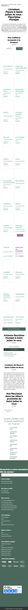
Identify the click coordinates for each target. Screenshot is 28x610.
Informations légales (6, 543)
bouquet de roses (20, 374)
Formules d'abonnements (7, 504)
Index (2, 519)
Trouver (20, 48)
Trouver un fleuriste (5, 521)
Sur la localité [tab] (14, 346)
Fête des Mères (4, 490)
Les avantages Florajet (6, 502)
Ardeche (19, 4)
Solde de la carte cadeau (6, 481)
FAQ (2, 532)
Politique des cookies (6, 551)
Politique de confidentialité (7, 547)
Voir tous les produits (14, 329)
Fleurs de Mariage (5, 492)
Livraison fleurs (4, 4)
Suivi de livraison (5, 517)
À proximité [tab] (14, 349)
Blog (2, 522)
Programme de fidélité (6, 536)
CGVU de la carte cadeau (7, 483)
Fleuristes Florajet (12, 4)
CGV (2, 545)
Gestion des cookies (5, 553)
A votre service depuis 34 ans (8, 500)
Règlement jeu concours (6, 549)
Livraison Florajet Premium (7, 509)
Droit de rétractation (6, 555)
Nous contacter (4, 534)
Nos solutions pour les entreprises (9, 507)
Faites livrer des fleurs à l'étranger (9, 506)
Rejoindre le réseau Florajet (7, 524)
